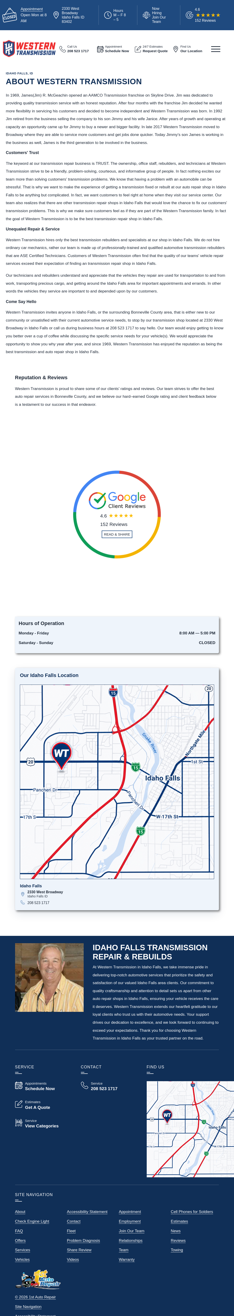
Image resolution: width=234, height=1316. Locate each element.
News (176, 1231)
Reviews (178, 1240)
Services (22, 1250)
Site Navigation (28, 1306)
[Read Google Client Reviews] (208, 15)
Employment (130, 1221)
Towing (177, 1250)
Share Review (79, 1250)
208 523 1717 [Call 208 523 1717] (38, 903)
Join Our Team (131, 1231)
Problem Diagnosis (83, 1240)
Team (123, 1250)
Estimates (179, 1221)
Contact (74, 1221)
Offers (20, 1240)
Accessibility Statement (87, 1211)
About (20, 1211)
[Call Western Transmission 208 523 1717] (108, 1086)
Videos (73, 1259)
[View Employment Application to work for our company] (155, 15)
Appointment (32, 9)
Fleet (71, 1231)
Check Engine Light (32, 1221)
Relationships (131, 1240)
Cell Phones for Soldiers (192, 1211)
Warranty (127, 1259)
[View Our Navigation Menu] (215, 49)
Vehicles (22, 1259)
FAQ (19, 1231)
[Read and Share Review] (117, 534)
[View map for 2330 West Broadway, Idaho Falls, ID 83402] (120, 894)
